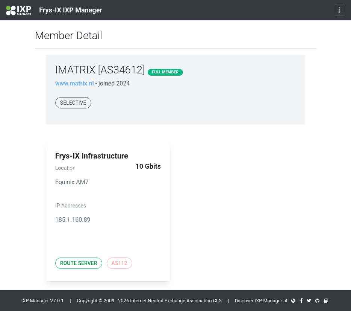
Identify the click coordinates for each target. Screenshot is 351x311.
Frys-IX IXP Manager (54, 10)
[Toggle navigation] (339, 10)
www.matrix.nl (74, 83)
